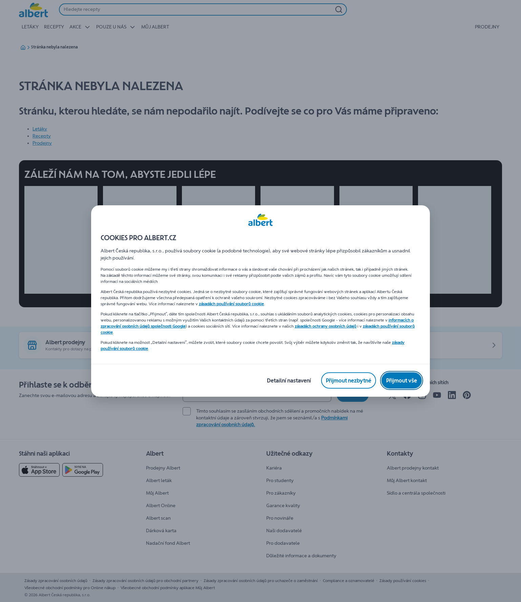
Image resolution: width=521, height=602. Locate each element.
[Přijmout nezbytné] (348, 380)
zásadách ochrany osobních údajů (325, 326)
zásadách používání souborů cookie (231, 304)
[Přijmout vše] (401, 380)
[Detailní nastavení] (289, 380)
